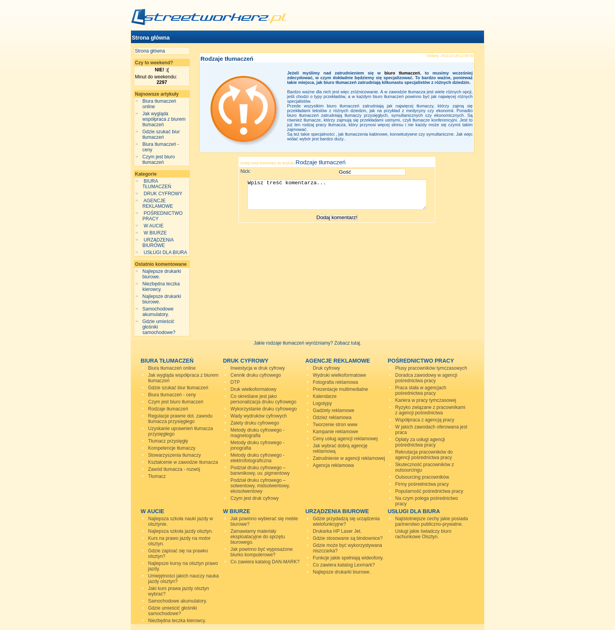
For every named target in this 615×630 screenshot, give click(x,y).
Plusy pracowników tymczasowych (431, 368)
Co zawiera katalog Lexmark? (344, 565)
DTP (235, 382)
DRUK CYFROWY (163, 193)
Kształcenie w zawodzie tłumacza (183, 462)
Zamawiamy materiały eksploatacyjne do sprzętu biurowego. (258, 536)
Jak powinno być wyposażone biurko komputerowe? (262, 551)
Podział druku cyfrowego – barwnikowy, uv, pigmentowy (260, 470)
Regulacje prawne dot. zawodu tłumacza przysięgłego (180, 418)
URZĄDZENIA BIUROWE (157, 242)
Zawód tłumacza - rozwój (174, 469)
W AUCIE (153, 226)
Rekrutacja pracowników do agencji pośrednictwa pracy (424, 454)
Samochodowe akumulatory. (157, 311)
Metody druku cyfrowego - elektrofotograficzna (258, 457)
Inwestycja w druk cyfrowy (258, 368)
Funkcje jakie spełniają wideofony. (348, 558)
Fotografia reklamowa (335, 382)
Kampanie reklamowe (335, 431)
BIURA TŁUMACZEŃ (157, 183)
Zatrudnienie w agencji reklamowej (349, 458)
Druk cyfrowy (326, 368)
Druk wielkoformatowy (254, 389)
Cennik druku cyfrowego (256, 375)
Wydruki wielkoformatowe (339, 375)
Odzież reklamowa (332, 417)
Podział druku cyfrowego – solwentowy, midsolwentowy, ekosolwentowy (260, 485)
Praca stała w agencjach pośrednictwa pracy (420, 390)
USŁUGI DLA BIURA (165, 252)
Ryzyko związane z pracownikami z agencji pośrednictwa (430, 410)
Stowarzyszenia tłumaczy (174, 455)
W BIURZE (155, 233)
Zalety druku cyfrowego (255, 423)
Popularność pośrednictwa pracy (429, 491)
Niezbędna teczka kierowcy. (161, 286)
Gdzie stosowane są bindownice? (348, 538)
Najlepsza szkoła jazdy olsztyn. (180, 531)
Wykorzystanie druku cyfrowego (264, 409)
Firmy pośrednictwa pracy (422, 484)
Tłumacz (157, 476)
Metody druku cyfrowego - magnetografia (258, 432)
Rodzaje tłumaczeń (226, 58)
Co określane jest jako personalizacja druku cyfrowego (264, 399)
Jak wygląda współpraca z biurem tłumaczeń (164, 119)
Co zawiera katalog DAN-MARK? (265, 562)
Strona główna (150, 37)
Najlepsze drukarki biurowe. (342, 572)
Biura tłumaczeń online (172, 368)
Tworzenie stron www (335, 424)
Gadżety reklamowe (334, 410)
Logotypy (322, 403)
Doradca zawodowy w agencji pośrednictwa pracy (426, 377)
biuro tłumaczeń (402, 73)
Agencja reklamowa (333, 465)
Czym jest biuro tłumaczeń (158, 159)
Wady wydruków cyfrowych (259, 416)
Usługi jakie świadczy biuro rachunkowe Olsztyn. (423, 533)
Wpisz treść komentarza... (340, 198)
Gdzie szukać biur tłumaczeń (161, 134)
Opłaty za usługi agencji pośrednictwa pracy (420, 442)
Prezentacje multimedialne (340, 389)
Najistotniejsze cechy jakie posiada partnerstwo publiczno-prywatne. (431, 521)
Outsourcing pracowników (422, 477)
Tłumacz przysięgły (168, 441)
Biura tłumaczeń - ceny (172, 395)
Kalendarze (325, 396)
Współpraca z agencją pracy (425, 420)
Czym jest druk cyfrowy (255, 498)
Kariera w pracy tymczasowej (425, 400)
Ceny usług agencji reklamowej (345, 438)
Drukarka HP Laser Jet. (337, 531)
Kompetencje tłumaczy (172, 448)
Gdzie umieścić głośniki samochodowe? (172, 610)
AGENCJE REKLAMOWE (158, 203)
